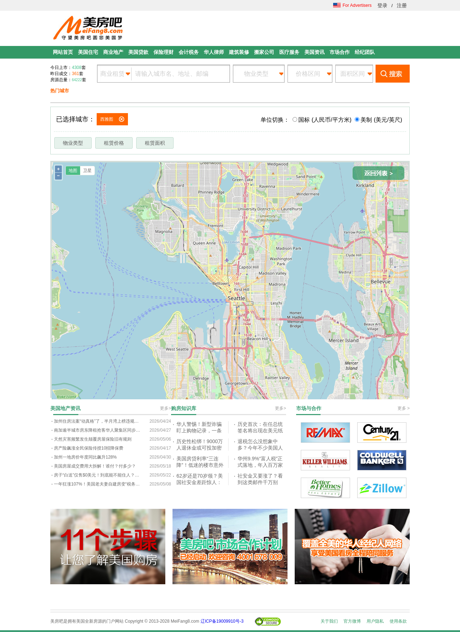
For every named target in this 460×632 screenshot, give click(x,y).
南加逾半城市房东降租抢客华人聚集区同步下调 (97, 430)
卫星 (87, 170)
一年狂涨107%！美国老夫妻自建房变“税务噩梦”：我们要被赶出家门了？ (97, 484)
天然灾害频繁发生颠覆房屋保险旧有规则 (93, 439)
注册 (402, 5)
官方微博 (352, 621)
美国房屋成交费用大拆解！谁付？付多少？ (95, 466)
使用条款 (398, 621)
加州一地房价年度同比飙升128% (85, 457)
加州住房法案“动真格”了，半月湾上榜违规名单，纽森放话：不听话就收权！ (97, 421)
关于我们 (329, 621)
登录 (382, 5)
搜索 (393, 74)
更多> (165, 408)
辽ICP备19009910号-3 (222, 621)
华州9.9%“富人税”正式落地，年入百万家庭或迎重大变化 (260, 465)
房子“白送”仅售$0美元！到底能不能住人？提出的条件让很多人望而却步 (97, 475)
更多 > (403, 408)
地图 (73, 170)
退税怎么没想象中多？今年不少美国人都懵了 (260, 447)
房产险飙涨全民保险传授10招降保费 (88, 448)
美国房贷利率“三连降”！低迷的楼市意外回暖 (200, 465)
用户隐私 (375, 621)
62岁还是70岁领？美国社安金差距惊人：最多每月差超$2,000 (199, 482)
